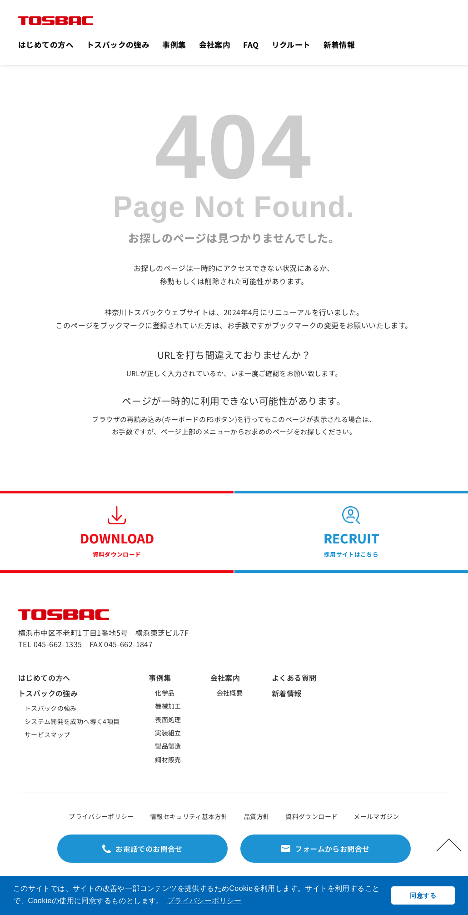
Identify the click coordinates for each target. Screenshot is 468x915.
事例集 (174, 44)
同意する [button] (423, 895)
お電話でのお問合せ (149, 848)
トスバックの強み (117, 44)
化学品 (164, 692)
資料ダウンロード (311, 816)
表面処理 (168, 719)
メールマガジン (376, 816)
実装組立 (168, 732)
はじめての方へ (46, 44)
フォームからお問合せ (332, 848)
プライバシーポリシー (101, 816)
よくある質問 (294, 677)
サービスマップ (47, 734)
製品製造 (168, 745)
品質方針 (256, 816)
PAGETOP (449, 845)
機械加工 (168, 705)
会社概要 (230, 692)
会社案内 (215, 44)
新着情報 (339, 44)
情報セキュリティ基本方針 (189, 816)
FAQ (251, 44)
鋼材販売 (168, 759)
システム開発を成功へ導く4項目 (72, 721)
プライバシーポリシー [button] (204, 901)
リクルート (291, 44)
